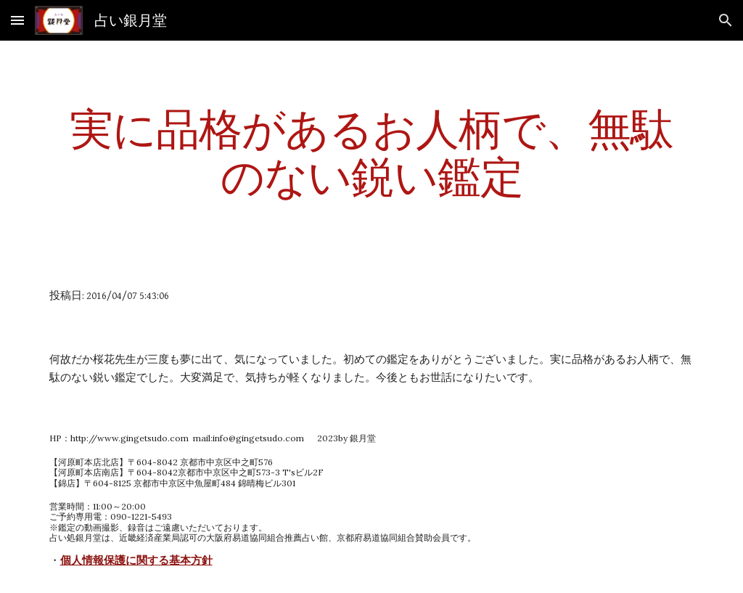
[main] (372, 152)
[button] (17, 20)
